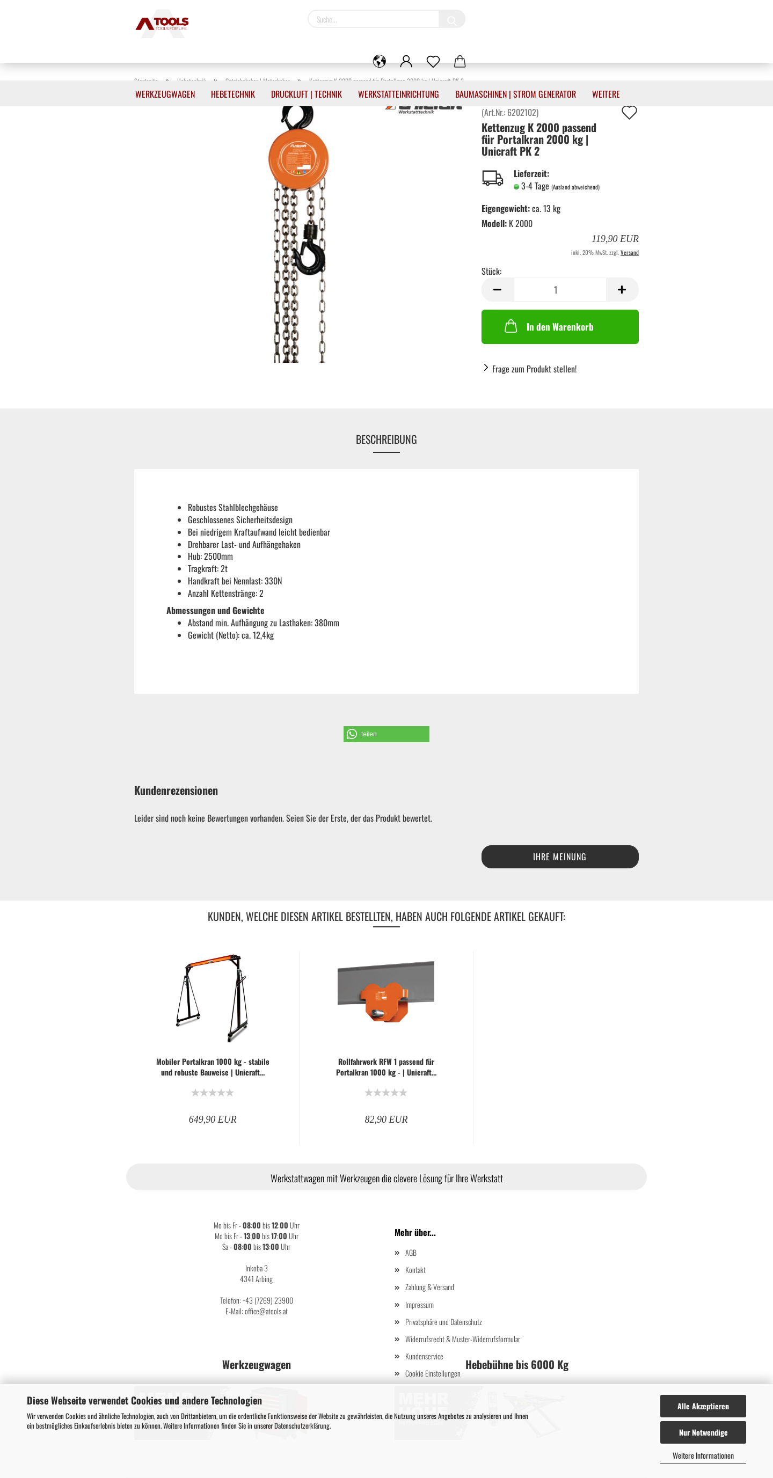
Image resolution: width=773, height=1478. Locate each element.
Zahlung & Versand (429, 1286)
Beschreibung (386, 439)
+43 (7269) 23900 (268, 1300)
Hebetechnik (233, 93)
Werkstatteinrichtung (398, 93)
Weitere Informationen (703, 1455)
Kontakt (415, 1269)
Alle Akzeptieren (703, 1405)
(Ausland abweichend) (575, 186)
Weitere (606, 93)
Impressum (419, 1304)
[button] (386, 734)
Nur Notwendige (703, 1432)
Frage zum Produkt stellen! (534, 368)
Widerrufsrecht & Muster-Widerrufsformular (462, 1338)
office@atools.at (266, 1310)
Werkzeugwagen (165, 93)
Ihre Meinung (560, 856)
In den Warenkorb (548, 325)
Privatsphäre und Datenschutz (443, 1321)
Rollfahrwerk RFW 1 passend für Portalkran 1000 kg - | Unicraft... (386, 1067)
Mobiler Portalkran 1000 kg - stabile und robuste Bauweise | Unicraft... (212, 1067)
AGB (411, 1252)
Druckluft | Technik (306, 93)
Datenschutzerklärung (302, 1425)
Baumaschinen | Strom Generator (515, 93)
